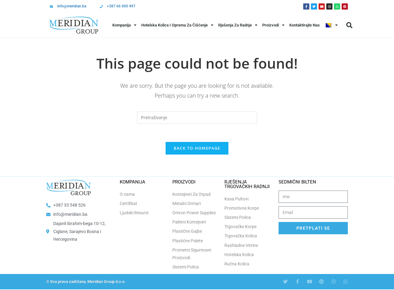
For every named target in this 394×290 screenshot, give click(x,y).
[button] (349, 25)
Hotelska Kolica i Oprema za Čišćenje (177, 25)
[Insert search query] (197, 117)
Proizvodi (273, 25)
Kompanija (124, 25)
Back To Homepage (197, 148)
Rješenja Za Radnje (237, 25)
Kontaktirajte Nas (304, 25)
